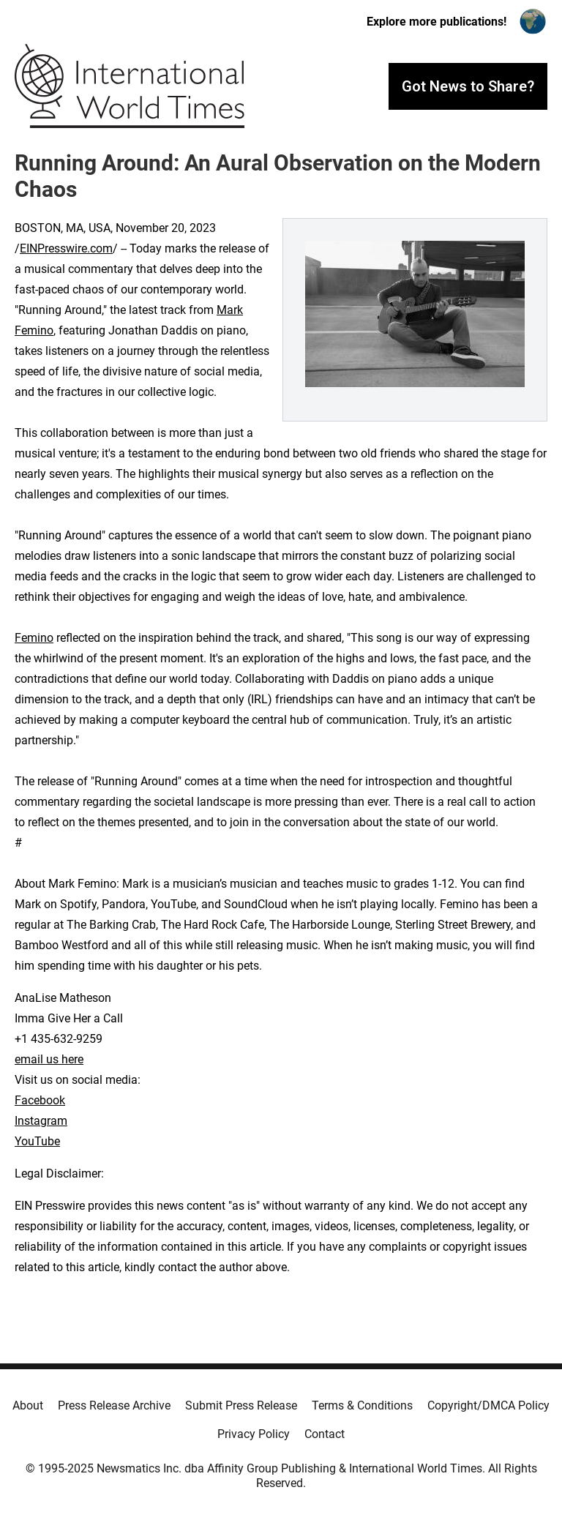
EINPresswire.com (66, 248)
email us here (49, 1059)
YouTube (37, 1141)
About (27, 1405)
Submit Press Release (241, 1405)
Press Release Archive (114, 1405)
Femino (34, 638)
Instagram (41, 1121)
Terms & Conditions (362, 1405)
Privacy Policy (253, 1434)
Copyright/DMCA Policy (488, 1405)
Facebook (40, 1100)
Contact (324, 1434)
